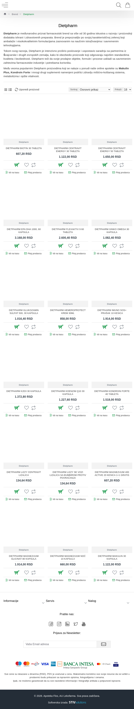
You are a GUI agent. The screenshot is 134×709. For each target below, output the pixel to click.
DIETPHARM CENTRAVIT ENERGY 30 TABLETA (68, 150)
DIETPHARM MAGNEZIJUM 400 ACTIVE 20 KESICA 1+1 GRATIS (112, 473)
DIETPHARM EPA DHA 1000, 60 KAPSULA (24, 230)
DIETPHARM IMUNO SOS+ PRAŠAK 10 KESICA (112, 311)
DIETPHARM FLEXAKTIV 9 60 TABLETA (68, 230)
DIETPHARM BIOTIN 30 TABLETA (24, 148)
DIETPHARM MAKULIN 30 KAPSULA (112, 557)
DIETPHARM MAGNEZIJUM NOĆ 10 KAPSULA (67, 557)
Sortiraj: (74, 89)
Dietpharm (24, 142)
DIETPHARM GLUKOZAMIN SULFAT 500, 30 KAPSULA (24, 311)
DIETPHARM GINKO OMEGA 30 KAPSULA (112, 230)
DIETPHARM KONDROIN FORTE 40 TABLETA (111, 392)
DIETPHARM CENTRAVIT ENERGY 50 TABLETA (112, 150)
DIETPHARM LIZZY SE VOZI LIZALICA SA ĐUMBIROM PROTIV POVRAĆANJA (68, 475)
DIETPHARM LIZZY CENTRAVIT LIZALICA (24, 473)
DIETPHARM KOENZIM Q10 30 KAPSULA (67, 392)
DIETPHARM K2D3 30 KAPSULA (23, 391)
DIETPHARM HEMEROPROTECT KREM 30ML (68, 311)
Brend (15, 14)
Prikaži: (118, 89)
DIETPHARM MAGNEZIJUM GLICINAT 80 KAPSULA (24, 557)
